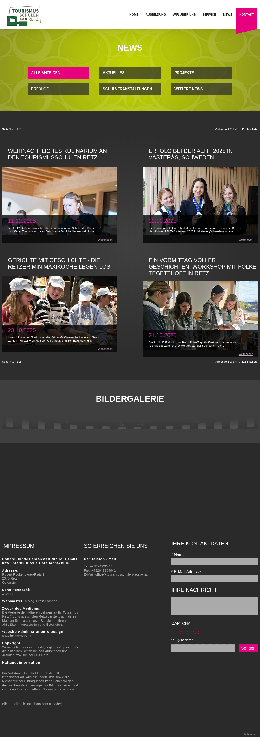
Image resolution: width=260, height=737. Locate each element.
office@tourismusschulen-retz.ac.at (121, 574)
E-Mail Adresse (186, 572)
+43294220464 (101, 566)
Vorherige (221, 129)
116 (244, 129)
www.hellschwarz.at (16, 636)
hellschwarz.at (251, 734)
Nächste (252, 129)
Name (178, 555)
